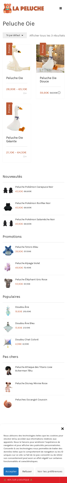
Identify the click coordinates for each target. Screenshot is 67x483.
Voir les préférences (50, 471)
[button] (62, 428)
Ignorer (63, 480)
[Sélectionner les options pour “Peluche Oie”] (25, 93)
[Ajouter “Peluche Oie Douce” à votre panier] (59, 93)
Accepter (11, 471)
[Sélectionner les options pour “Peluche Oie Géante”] (25, 157)
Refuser (27, 471)
